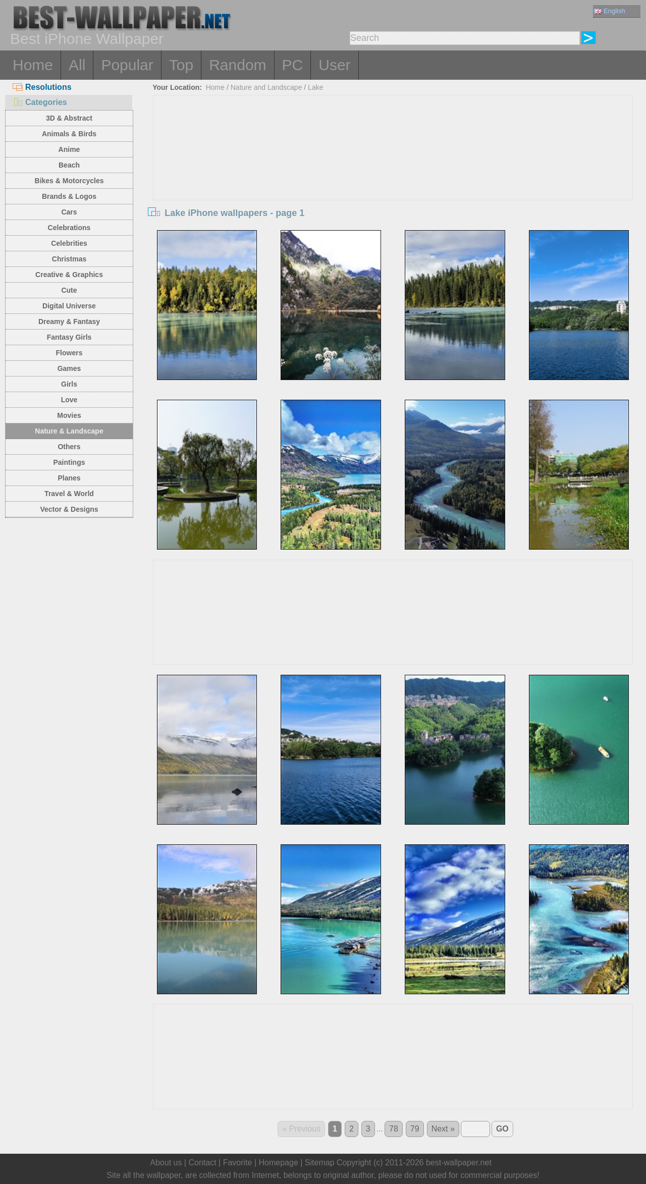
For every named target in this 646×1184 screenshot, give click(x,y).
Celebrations (69, 228)
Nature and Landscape (266, 87)
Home (33, 65)
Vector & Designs (69, 509)
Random (237, 65)
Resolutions (42, 87)
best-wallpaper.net (459, 1162)
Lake (315, 87)
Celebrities (69, 243)
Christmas (69, 259)
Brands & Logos (69, 196)
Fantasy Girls (69, 337)
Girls (69, 384)
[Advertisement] (393, 171)
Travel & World (69, 494)
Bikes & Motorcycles (69, 181)
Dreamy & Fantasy (69, 321)
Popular (127, 65)
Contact (202, 1162)
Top (181, 65)
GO (502, 1128)
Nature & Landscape (69, 431)
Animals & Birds (69, 134)
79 (414, 1128)
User (334, 65)
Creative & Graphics (69, 275)
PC (292, 65)
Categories (40, 102)
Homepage (278, 1162)
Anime (69, 149)
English (609, 11)
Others (69, 447)
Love (69, 400)
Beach (69, 165)
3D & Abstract (69, 118)
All (77, 65)
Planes (69, 478)
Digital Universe (69, 306)
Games (69, 368)
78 (393, 1128)
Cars (69, 212)
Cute (69, 290)
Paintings (69, 462)
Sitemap (320, 1162)
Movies (69, 415)
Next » (443, 1128)
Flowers (69, 353)
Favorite (237, 1162)
